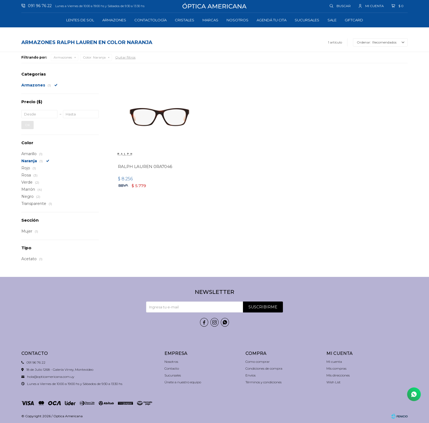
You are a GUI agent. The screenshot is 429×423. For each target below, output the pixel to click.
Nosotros (237, 20)
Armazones (114, 20)
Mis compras (336, 368)
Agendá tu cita (271, 20)
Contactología (150, 20)
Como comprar (257, 362)
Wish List (333, 382)
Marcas (210, 20)
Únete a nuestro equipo (182, 382)
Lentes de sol (80, 20)
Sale (332, 20)
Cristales (184, 20)
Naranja (94, 57)
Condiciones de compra (263, 368)
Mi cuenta (334, 362)
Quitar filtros (125, 57)
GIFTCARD (354, 20)
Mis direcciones (338, 375)
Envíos (250, 375)
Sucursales (307, 20)
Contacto (171, 368)
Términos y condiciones (263, 382)
